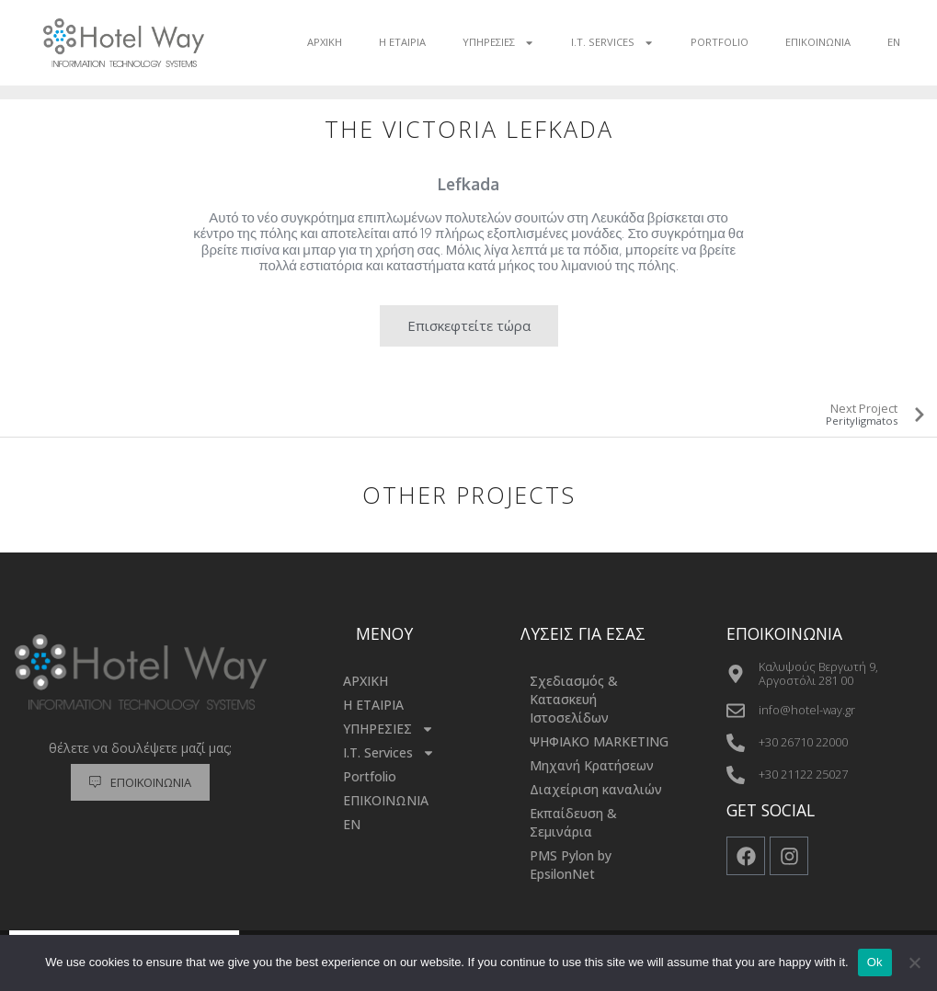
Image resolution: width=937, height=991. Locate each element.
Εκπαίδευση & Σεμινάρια (573, 822)
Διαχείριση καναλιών (596, 789)
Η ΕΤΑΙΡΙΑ (402, 42)
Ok (875, 962)
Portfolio (719, 42)
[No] (914, 962)
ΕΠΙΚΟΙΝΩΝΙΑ (818, 42)
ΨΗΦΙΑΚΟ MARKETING (599, 741)
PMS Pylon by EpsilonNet (570, 865)
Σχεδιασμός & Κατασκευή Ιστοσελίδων (574, 699)
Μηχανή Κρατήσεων (592, 765)
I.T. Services (612, 42)
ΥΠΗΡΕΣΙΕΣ (498, 42)
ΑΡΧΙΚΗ (324, 42)
